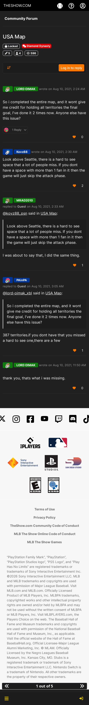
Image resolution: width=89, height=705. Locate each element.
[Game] (60, 5)
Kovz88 (22, 152)
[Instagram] (16, 419)
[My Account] (83, 5)
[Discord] (72, 419)
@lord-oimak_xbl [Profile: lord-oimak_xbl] (17, 293)
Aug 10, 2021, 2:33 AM (47, 206)
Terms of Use (44, 509)
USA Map (49, 213)
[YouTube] (44, 419)
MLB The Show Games (44, 542)
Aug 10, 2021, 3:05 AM (47, 286)
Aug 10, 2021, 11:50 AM (69, 365)
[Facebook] (30, 419)
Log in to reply (71, 68)
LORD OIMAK (25, 89)
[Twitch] (58, 419)
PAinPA (21, 280)
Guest (21, 206)
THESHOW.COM (17, 5)
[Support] (71, 5)
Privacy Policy (44, 517)
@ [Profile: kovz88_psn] (15, 213)
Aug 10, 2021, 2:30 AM (61, 152)
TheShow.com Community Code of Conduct (44, 525)
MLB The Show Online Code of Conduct (44, 534)
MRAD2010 (24, 200)
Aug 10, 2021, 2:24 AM (69, 89)
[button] (6, 698)
